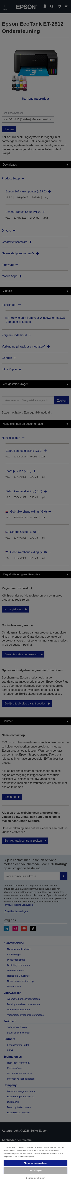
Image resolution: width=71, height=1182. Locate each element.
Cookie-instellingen (35, 1178)
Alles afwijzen (35, 1170)
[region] (35, 1162)
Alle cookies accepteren (35, 1163)
